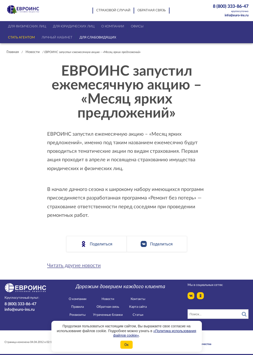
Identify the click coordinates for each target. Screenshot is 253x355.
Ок (126, 345)
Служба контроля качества (193, 344)
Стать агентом (21, 37)
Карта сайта (138, 307)
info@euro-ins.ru (236, 15)
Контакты (138, 299)
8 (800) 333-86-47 (227, 8)
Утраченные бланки (108, 315)
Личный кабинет (57, 37)
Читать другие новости (74, 265)
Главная (13, 52)
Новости (33, 52)
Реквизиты (77, 315)
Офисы (137, 26)
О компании (77, 299)
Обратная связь (151, 10)
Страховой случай (113, 10)
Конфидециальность (188, 340)
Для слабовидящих (97, 37)
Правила (77, 307)
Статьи (138, 315)
